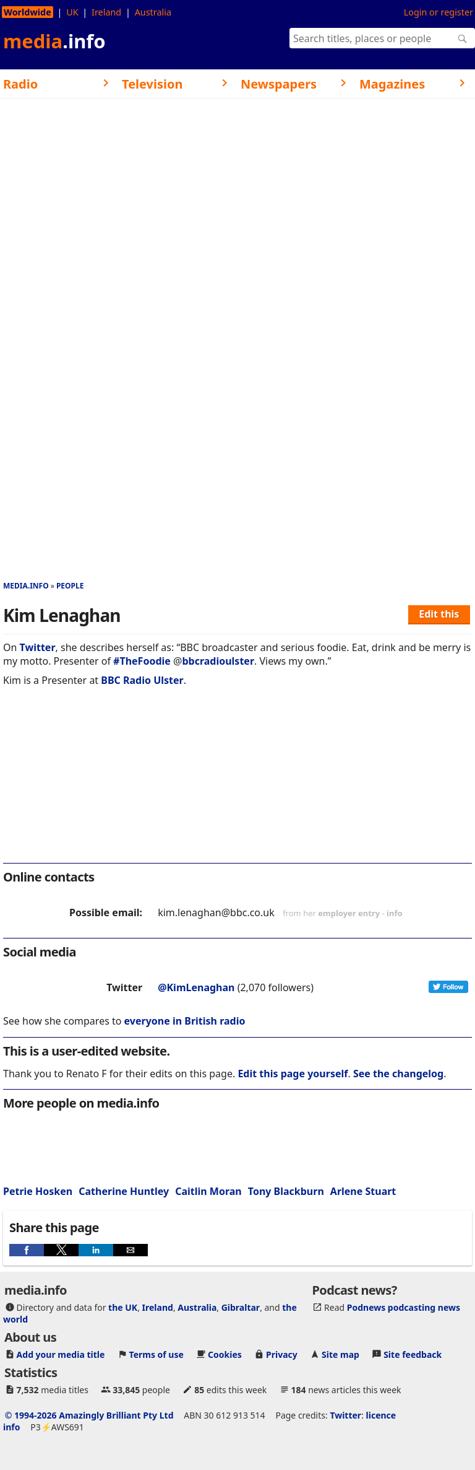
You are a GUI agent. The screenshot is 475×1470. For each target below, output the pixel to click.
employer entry (349, 913)
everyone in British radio (185, 1021)
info (395, 913)
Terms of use (156, 1354)
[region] (237, 783)
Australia (153, 12)
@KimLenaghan (196, 987)
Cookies (225, 1354)
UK (72, 12)
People (70, 585)
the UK (122, 1307)
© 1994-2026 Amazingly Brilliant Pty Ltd (89, 1415)
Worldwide (27, 12)
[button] (26, 1250)
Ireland (106, 12)
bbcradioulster (218, 661)
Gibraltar (240, 1307)
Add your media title (61, 1354)
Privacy (281, 1354)
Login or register (438, 12)
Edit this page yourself (293, 1073)
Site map (340, 1354)
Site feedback (412, 1354)
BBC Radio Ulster (142, 680)
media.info (26, 585)
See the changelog (398, 1073)
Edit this (439, 614)
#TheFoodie (142, 661)
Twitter (38, 647)
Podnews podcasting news (403, 1307)
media (54, 41)
